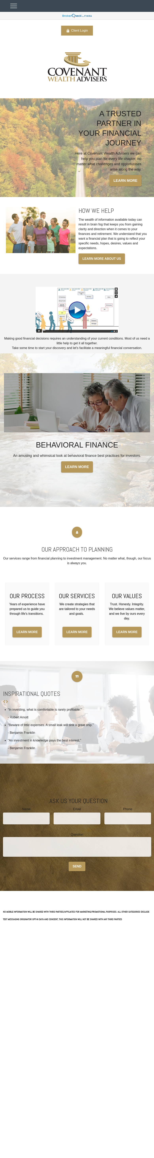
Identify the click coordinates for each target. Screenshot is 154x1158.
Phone (127, 809)
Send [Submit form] (77, 866)
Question (77, 834)
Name (26, 809)
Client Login (77, 30)
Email (77, 809)
